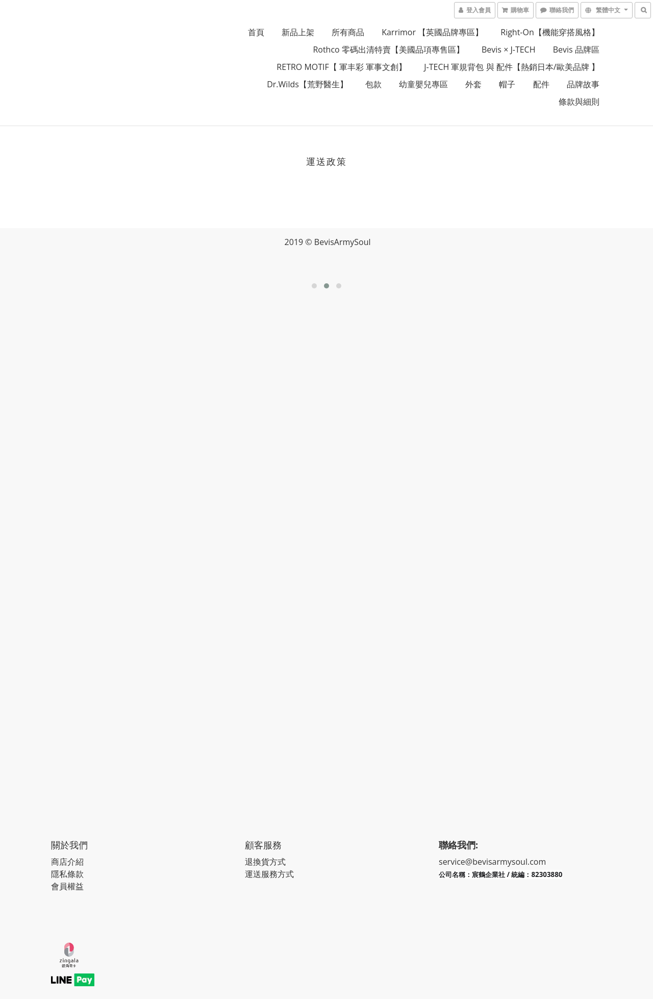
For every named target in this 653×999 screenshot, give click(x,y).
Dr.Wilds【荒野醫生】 (307, 84)
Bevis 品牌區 (576, 49)
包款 (373, 84)
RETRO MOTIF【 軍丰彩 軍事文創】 (342, 66)
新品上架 (298, 32)
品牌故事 (583, 84)
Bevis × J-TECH (508, 49)
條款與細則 (579, 101)
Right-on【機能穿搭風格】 (549, 32)
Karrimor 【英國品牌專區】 (432, 32)
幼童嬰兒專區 (423, 84)
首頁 (256, 32)
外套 (473, 84)
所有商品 (348, 32)
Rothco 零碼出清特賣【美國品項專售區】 (388, 49)
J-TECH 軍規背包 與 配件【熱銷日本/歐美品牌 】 (511, 66)
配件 (541, 84)
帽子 (507, 84)
